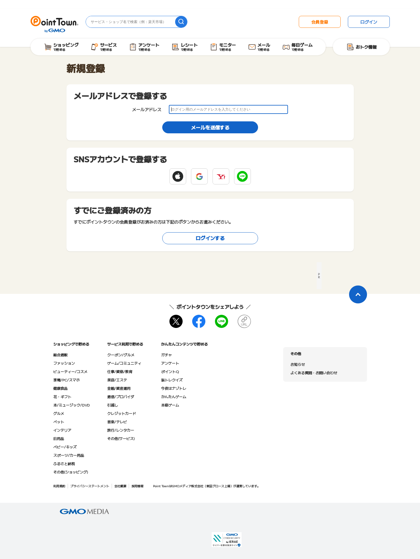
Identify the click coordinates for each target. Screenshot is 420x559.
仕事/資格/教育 (119, 371)
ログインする (210, 238)
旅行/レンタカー (120, 430)
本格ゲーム (170, 404)
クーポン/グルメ (120, 354)
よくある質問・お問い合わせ (313, 372)
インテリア (62, 430)
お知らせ (297, 364)
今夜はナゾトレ (173, 388)
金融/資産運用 (119, 388)
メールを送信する (210, 127)
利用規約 (59, 486)
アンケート (170, 363)
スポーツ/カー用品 (68, 455)
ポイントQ (170, 371)
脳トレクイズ (172, 379)
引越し (112, 404)
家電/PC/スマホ (66, 379)
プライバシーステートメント (89, 486)
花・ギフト (62, 396)
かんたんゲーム (173, 396)
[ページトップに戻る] (358, 294)
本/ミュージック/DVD (71, 404)
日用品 (58, 438)
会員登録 (319, 22)
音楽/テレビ (117, 421)
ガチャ (166, 354)
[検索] (181, 22)
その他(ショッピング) (70, 471)
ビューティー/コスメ (70, 371)
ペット (58, 421)
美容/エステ (117, 379)
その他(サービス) (121, 438)
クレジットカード (121, 413)
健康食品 (60, 388)
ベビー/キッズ (65, 446)
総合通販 (60, 354)
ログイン (368, 22)
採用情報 (137, 486)
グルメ (58, 413)
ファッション (64, 363)
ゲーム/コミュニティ (124, 363)
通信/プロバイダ (120, 396)
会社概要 (120, 486)
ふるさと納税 (64, 463)
